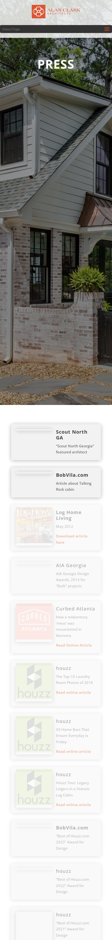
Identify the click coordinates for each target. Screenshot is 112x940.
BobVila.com (72, 475)
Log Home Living (69, 515)
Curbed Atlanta (75, 608)
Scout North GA (72, 435)
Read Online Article (74, 645)
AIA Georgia (71, 565)
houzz (63, 668)
